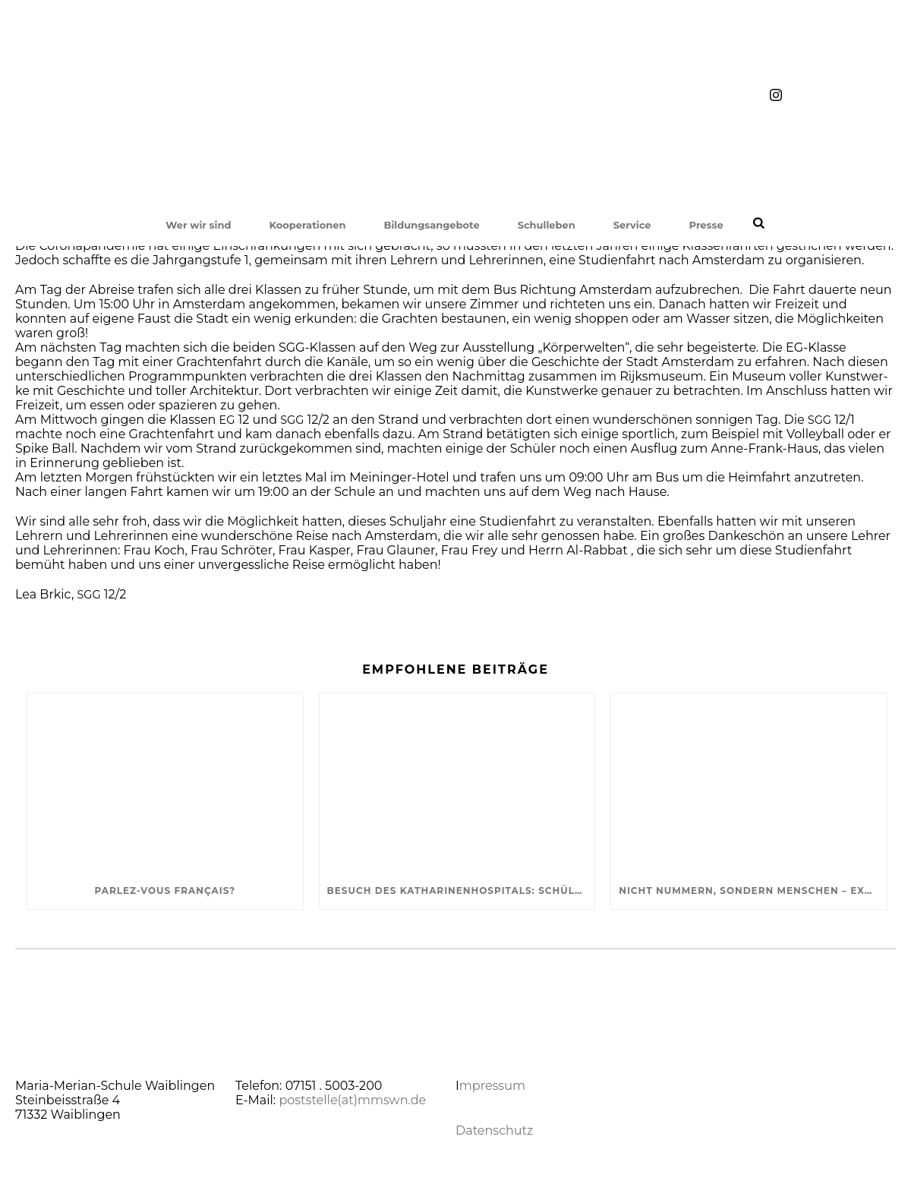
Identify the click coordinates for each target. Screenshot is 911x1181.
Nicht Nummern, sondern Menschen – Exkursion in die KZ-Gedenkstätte (753, 890)
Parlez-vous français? (164, 890)
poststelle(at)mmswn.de (352, 1100)
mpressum (492, 1085)
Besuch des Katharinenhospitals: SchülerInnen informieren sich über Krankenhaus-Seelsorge (461, 890)
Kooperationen (307, 225)
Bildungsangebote (431, 225)
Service (632, 225)
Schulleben (546, 225)
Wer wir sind (198, 225)
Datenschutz (494, 1130)
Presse (706, 225)
